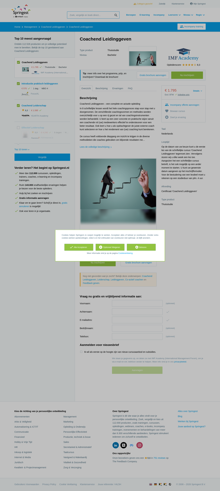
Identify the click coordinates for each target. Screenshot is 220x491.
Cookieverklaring (125, 253)
